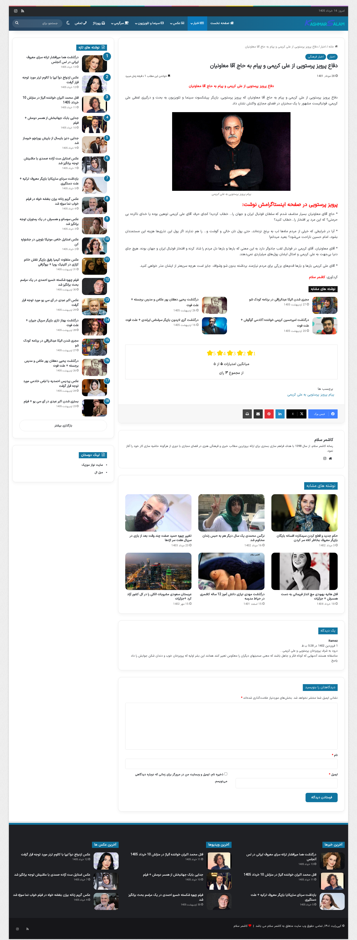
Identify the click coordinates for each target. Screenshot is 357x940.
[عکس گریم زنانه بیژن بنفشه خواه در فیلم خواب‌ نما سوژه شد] (94, 205)
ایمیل (333, 774)
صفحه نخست (222, 23)
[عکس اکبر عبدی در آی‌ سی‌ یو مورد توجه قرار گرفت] (94, 306)
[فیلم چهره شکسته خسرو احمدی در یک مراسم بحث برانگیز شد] (94, 286)
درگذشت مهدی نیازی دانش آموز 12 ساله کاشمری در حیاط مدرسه (232, 596)
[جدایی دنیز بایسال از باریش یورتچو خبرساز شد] (94, 144)
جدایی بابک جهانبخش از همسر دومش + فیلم (173, 874)
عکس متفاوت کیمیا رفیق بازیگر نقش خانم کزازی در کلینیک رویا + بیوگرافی (51, 262)
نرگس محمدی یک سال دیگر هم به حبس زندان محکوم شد (233, 538)
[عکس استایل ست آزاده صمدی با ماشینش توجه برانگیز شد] (94, 165)
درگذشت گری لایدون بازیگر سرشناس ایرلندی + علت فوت (162, 320)
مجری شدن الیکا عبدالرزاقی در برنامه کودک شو (279, 299)
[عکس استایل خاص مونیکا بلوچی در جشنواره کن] (94, 246)
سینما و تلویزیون (151, 23)
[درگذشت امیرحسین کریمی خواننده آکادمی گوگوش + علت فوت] (324, 325)
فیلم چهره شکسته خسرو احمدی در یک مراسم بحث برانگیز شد (165, 897)
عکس (178, 23)
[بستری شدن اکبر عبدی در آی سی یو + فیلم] (94, 407)
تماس (81, 23)
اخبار (198, 23)
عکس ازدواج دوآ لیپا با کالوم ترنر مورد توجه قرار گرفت (55, 854)
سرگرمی (121, 23)
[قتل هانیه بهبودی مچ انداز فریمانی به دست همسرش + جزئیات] (304, 571)
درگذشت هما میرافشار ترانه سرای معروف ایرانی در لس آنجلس (52, 60)
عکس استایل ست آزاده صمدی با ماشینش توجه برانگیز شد (52, 874)
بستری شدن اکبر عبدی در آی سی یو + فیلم (51, 401)
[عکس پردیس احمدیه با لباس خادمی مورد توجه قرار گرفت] (94, 387)
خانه (333, 47)
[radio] (211, 353)
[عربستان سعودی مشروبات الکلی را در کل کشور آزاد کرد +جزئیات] (158, 571)
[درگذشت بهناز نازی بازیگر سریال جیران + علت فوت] (94, 326)
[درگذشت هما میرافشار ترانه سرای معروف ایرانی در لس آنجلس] (94, 63)
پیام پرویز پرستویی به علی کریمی (310, 394)
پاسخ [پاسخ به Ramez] (334, 660)
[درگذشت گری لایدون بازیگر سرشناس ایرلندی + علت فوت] (214, 325)
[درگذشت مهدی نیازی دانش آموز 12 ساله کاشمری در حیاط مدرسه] (231, 571)
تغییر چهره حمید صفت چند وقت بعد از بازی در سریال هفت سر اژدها (160, 538)
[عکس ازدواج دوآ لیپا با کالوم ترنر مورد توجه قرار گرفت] (94, 84)
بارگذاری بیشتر (63, 425)
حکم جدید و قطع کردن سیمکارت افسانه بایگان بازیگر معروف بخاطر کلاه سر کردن (307, 538)
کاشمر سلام (323, 440)
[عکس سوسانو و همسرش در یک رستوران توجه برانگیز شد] (94, 225)
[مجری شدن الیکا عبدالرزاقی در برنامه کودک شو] (324, 305)
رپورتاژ (99, 23)
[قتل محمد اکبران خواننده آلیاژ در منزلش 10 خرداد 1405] (94, 104)
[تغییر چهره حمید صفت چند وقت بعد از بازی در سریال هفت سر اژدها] (158, 513)
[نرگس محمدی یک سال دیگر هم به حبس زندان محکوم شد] (231, 513)
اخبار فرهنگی (316, 57)
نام (335, 755)
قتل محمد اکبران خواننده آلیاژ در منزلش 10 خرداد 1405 (280, 874)
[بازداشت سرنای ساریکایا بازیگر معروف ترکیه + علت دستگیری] (94, 185)
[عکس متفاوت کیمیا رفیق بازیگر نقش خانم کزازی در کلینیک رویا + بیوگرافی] (94, 266)
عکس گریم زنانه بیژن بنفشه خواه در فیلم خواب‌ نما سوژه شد (51, 895)
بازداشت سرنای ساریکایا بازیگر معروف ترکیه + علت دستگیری (283, 897)
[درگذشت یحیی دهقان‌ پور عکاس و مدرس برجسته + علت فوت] (214, 305)
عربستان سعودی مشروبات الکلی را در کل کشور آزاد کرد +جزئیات (159, 596)
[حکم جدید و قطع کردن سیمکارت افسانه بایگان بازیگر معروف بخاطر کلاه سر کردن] (304, 513)
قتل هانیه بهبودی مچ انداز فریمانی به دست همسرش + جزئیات (309, 596)
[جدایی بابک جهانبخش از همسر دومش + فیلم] (94, 124)
